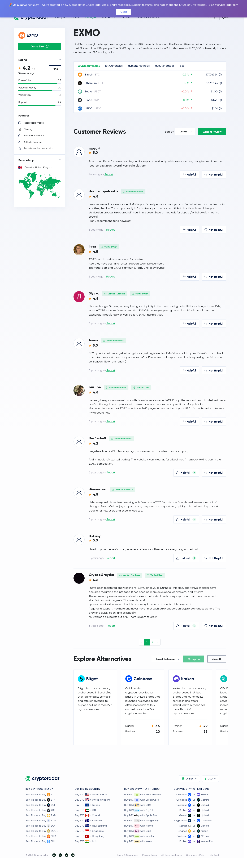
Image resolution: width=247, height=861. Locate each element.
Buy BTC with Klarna (138, 826)
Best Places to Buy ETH (40, 800)
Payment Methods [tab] (138, 65)
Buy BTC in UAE (85, 810)
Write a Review (212, 131)
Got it (123, 11)
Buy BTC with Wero (137, 841)
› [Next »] (157, 642)
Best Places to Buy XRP (40, 810)
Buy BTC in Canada (88, 815)
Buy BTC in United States (91, 794)
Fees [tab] (181, 65)
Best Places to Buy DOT (40, 826)
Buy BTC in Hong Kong (89, 836)
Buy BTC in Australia (88, 820)
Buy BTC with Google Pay (141, 820)
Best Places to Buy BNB (40, 815)
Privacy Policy (149, 854)
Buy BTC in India (86, 841)
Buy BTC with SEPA (137, 805)
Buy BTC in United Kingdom (92, 799)
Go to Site (40, 46)
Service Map (26, 160)
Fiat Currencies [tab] (113, 65)
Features (23, 115)
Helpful (189, 174)
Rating (22, 59)
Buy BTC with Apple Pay (140, 815)
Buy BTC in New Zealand (91, 825)
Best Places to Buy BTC (40, 794)
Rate (55, 68)
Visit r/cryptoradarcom (223, 4)
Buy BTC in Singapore (89, 830)
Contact (214, 854)
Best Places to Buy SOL (40, 805)
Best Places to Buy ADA (40, 820)
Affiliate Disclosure (171, 854)
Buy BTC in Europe (87, 804)
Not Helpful (214, 174)
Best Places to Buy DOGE (41, 831)
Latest (183, 131)
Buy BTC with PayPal (138, 810)
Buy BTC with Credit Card (141, 800)
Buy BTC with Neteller (139, 836)
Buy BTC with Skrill (137, 831)
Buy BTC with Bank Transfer (142, 794)
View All (217, 659)
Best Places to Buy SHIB (40, 836)
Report (109, 174)
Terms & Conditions (127, 854)
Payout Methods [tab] (164, 65)
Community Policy (196, 854)
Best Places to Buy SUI (39, 841)
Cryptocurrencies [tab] (89, 66)
